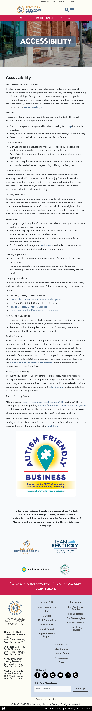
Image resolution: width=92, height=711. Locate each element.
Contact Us (61, 644)
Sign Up (80, 688)
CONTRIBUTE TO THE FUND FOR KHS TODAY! (46, 18)
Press (61, 662)
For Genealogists (76, 618)
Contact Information (46, 699)
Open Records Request (47, 635)
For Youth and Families (75, 608)
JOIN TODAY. (46, 589)
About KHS (47, 602)
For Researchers (75, 622)
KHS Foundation (47, 620)
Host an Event (61, 653)
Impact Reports (47, 629)
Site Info (49, 708)
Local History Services (76, 628)
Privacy (71, 708)
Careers (47, 615)
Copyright (60, 708)
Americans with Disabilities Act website (31, 362)
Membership (61, 649)
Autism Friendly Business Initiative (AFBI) (43, 401)
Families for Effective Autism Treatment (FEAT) (62, 405)
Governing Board (47, 606)
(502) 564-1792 (15, 623)
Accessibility (61, 657)
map (69, 126)
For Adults (75, 602)
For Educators (75, 613)
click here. (53, 426)
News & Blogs (47, 624)
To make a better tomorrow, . (46, 583)
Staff (46, 611)
